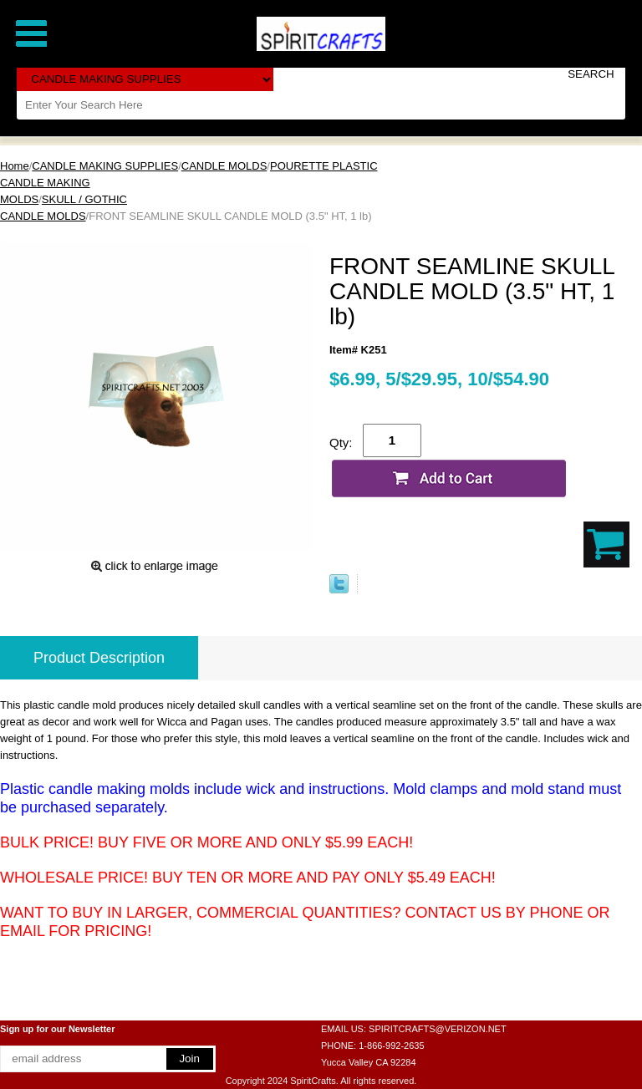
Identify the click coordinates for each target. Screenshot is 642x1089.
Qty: (341, 442)
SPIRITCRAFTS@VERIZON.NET (438, 1029)
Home (14, 166)
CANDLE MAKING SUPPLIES (105, 166)
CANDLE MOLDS (224, 166)
